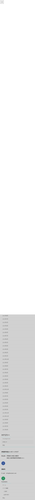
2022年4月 (5, 403)
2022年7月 (5, 396)
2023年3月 (5, 382)
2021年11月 (6, 416)
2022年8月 (5, 392)
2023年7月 (5, 369)
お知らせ (5, 442)
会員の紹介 (6, 494)
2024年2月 (5, 352)
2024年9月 (5, 332)
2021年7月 (5, 426)
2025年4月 (5, 325)
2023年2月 (5, 386)
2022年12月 (6, 389)
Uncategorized (6, 438)
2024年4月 (5, 346)
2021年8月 (5, 423)
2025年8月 (5, 315)
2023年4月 (5, 379)
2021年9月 (5, 419)
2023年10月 (6, 359)
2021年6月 (5, 429)
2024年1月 (5, 356)
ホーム (4, 485)
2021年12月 (6, 413)
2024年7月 (5, 335)
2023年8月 (5, 366)
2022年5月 (5, 399)
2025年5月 (5, 322)
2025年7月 (5, 319)
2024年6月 (5, 339)
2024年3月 (5, 349)
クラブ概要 (5, 488)
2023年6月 (5, 372)
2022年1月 (5, 409)
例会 (4, 445)
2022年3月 (5, 406)
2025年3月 (5, 329)
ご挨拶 (5, 491)
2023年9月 (5, 362)
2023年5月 (5, 376)
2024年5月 (5, 342)
